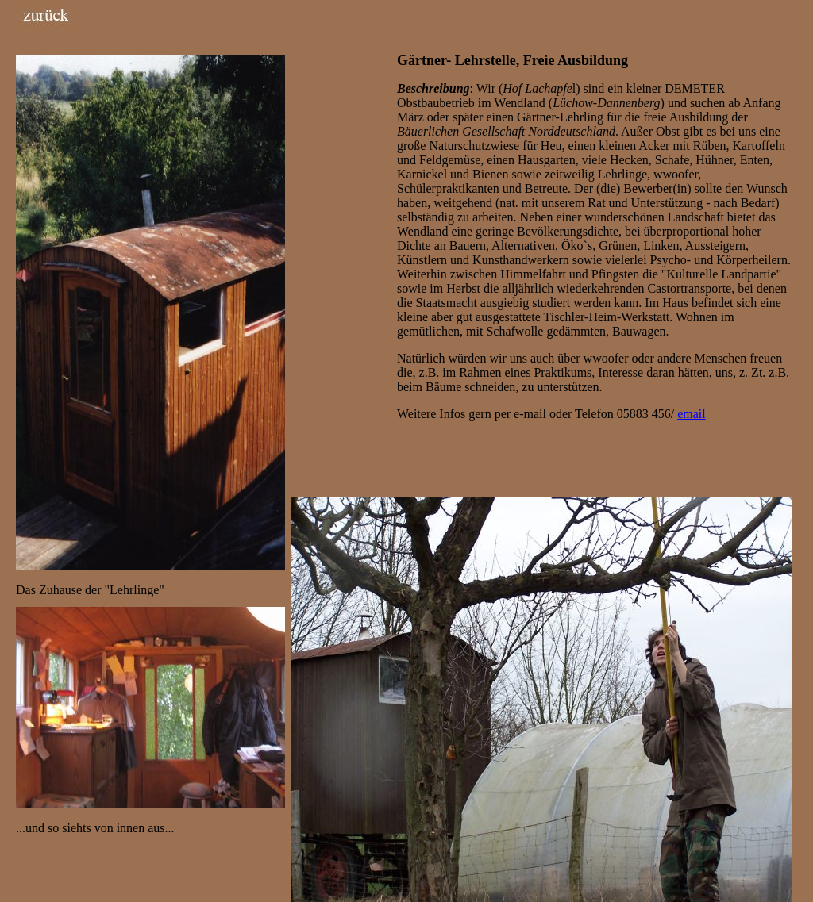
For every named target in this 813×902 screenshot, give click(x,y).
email (691, 413)
